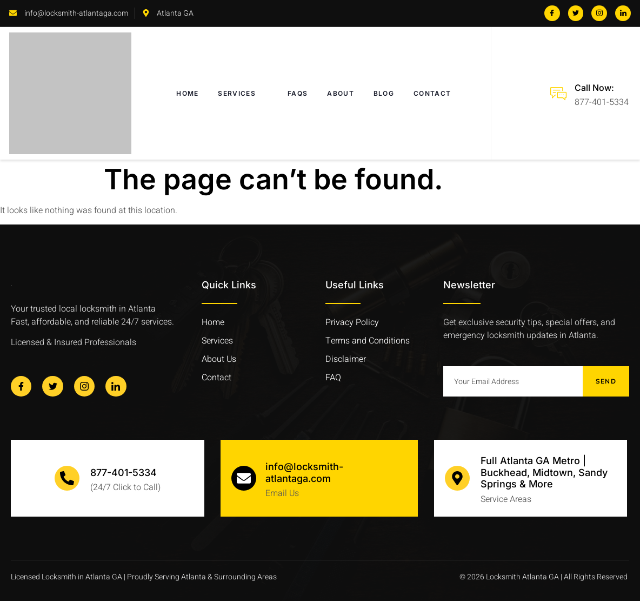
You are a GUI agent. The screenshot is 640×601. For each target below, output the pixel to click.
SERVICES (243, 93)
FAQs (298, 93)
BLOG (384, 93)
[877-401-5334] (67, 478)
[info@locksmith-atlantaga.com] (243, 478)
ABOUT (340, 93)
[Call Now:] (558, 93)
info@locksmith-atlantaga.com (304, 472)
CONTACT (432, 93)
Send (606, 381)
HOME (187, 93)
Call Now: (594, 87)
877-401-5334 (123, 472)
